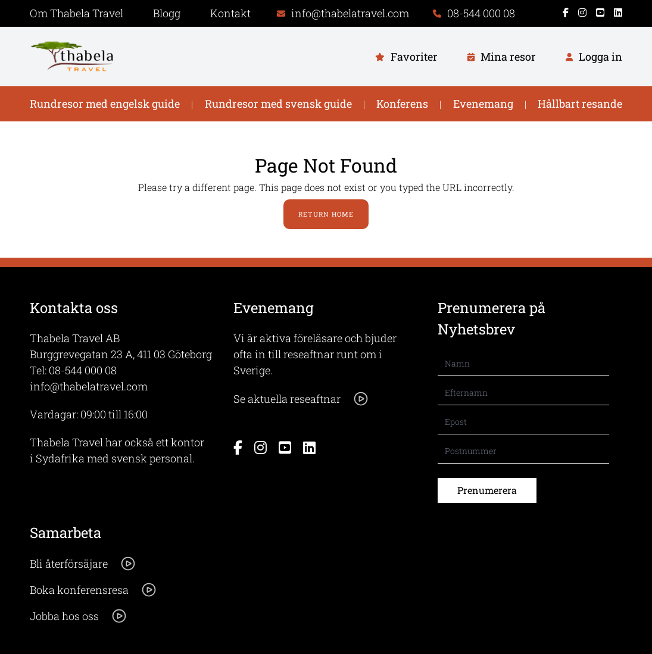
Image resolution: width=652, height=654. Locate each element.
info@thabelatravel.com (89, 386)
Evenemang (483, 103)
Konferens (402, 103)
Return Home (326, 213)
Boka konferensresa (93, 589)
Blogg (166, 13)
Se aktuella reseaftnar (301, 398)
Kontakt (230, 13)
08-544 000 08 (83, 370)
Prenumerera (487, 490)
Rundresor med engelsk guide (105, 103)
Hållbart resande (580, 103)
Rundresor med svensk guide (278, 103)
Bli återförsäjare (83, 563)
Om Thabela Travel (76, 13)
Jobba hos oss (78, 616)
